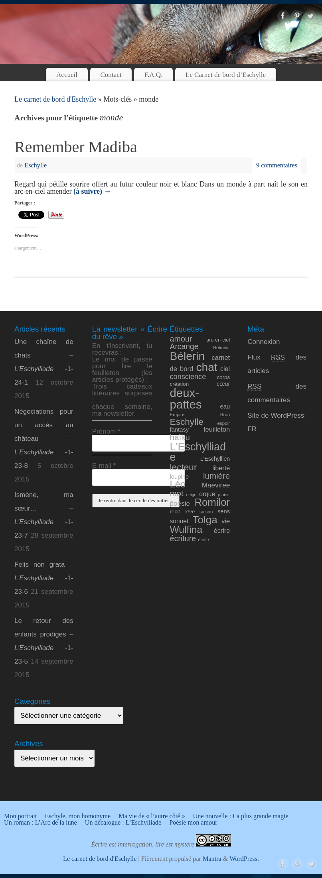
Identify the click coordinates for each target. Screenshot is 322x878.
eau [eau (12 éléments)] (225, 406)
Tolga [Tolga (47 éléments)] (205, 520)
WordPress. (244, 858)
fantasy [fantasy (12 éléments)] (179, 429)
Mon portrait (20, 816)
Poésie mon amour (193, 822)
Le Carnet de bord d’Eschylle (226, 75)
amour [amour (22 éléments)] (181, 338)
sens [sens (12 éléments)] (223, 511)
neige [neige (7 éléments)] (191, 494)
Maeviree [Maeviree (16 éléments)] (216, 485)
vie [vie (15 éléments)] (225, 521)
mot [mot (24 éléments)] (177, 493)
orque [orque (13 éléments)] (207, 494)
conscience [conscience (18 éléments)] (188, 377)
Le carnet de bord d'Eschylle (55, 99)
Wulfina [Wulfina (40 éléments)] (186, 529)
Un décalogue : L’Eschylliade (123, 822)
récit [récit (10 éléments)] (175, 512)
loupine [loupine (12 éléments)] (179, 476)
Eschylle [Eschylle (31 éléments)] (186, 421)
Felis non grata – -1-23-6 (43, 578)
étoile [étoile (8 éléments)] (203, 539)
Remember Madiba (75, 147)
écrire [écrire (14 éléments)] (222, 530)
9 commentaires (276, 165)
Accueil (66, 75)
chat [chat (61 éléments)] (206, 367)
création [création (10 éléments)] (179, 384)
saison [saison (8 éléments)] (206, 511)
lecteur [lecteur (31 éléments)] (183, 467)
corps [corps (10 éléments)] (223, 377)
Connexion (263, 342)
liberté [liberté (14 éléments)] (221, 467)
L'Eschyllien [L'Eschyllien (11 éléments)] (215, 459)
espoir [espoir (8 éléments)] (223, 423)
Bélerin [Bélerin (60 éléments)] (187, 356)
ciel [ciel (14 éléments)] (225, 368)
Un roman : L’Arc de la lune (40, 822)
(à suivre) (92, 191)
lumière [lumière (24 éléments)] (216, 475)
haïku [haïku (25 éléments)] (180, 437)
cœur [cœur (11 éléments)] (223, 384)
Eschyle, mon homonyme (78, 816)
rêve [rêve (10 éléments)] (189, 512)
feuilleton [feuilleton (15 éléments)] (216, 429)
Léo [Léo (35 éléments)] (178, 484)
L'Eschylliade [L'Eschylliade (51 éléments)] (198, 452)
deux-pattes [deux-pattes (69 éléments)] (186, 398)
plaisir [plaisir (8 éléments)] (224, 494)
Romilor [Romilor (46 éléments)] (212, 502)
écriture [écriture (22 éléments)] (183, 538)
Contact (110, 75)
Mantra (212, 858)
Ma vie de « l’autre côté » (152, 816)
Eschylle (35, 165)
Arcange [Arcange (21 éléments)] (184, 346)
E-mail (104, 465)
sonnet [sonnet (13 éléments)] (179, 521)
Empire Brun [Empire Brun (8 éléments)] (200, 414)
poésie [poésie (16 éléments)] (180, 503)
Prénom (106, 431)
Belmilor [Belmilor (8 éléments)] (221, 347)
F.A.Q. (153, 75)
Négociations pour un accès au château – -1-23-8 (43, 438)
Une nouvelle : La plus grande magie (240, 816)
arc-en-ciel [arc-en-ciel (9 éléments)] (218, 340)
